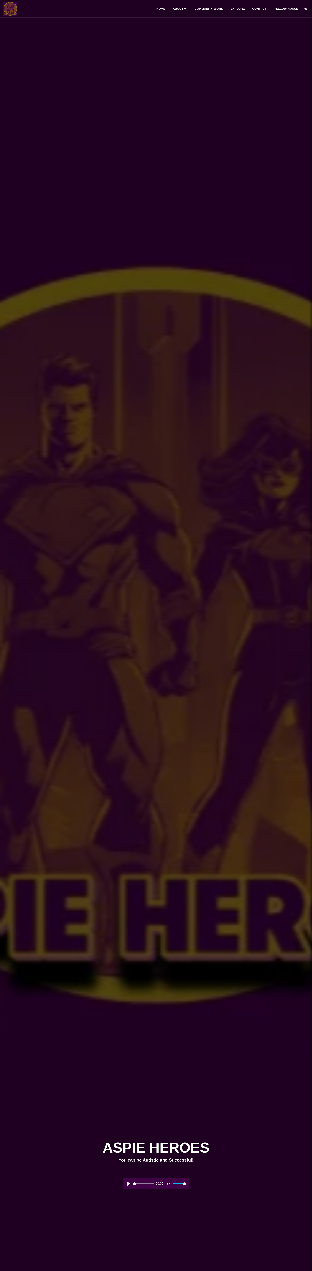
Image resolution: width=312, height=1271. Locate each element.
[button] (180, 8)
